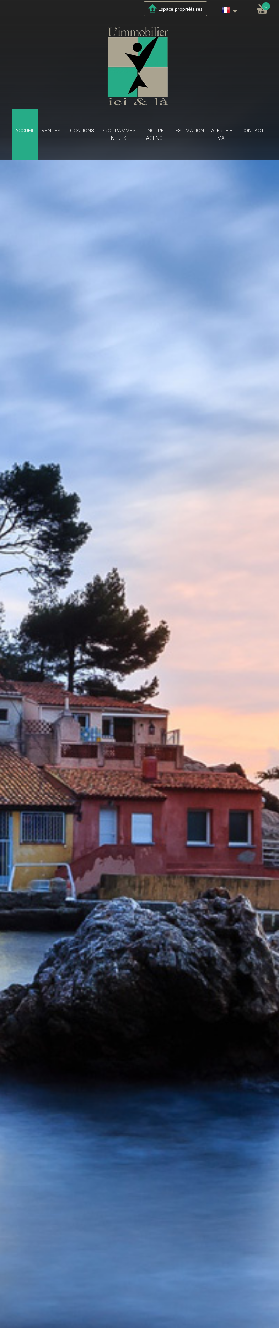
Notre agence (155, 134)
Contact (252, 131)
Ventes (51, 131)
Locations (81, 131)
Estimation (189, 131)
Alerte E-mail (222, 134)
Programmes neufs (118, 134)
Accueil (24, 131)
